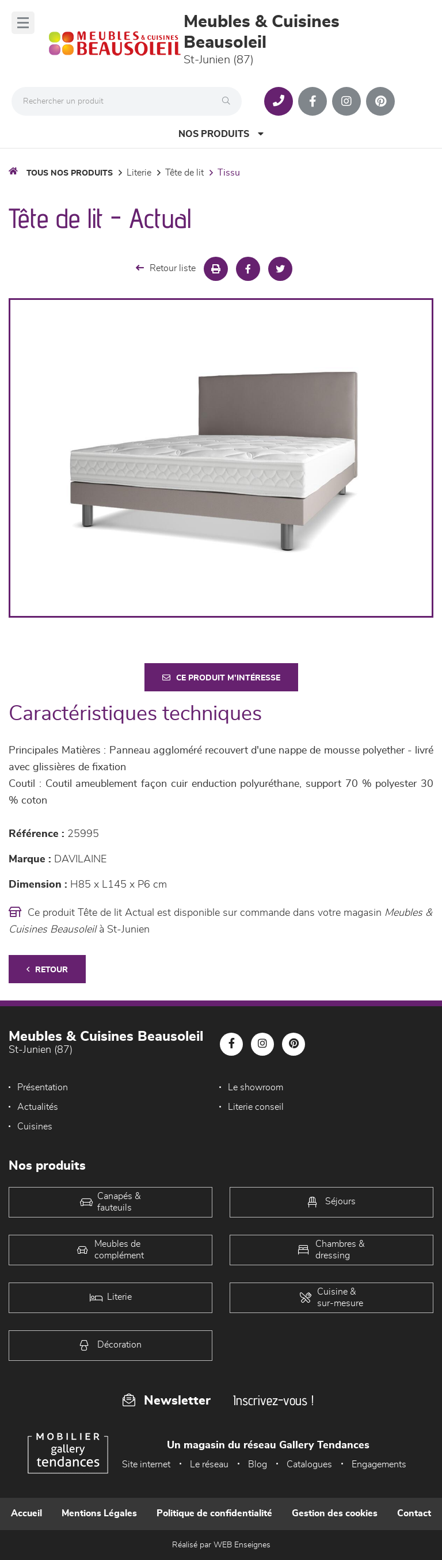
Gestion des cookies (335, 1513)
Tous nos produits (69, 173)
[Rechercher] (229, 101)
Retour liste (166, 268)
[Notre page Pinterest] (380, 101)
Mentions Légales (99, 1513)
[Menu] (23, 23)
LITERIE (139, 172)
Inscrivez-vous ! (273, 1400)
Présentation (42, 1087)
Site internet (146, 1464)
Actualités (37, 1107)
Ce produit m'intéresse (221, 678)
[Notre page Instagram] (346, 101)
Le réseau (209, 1464)
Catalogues (309, 1464)
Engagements (379, 1464)
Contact (414, 1513)
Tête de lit (184, 172)
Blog (257, 1464)
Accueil (26, 1513)
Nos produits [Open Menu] (221, 134)
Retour (47, 969)
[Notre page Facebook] (312, 101)
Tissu (229, 172)
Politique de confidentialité (214, 1513)
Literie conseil (256, 1107)
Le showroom (255, 1087)
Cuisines (34, 1126)
